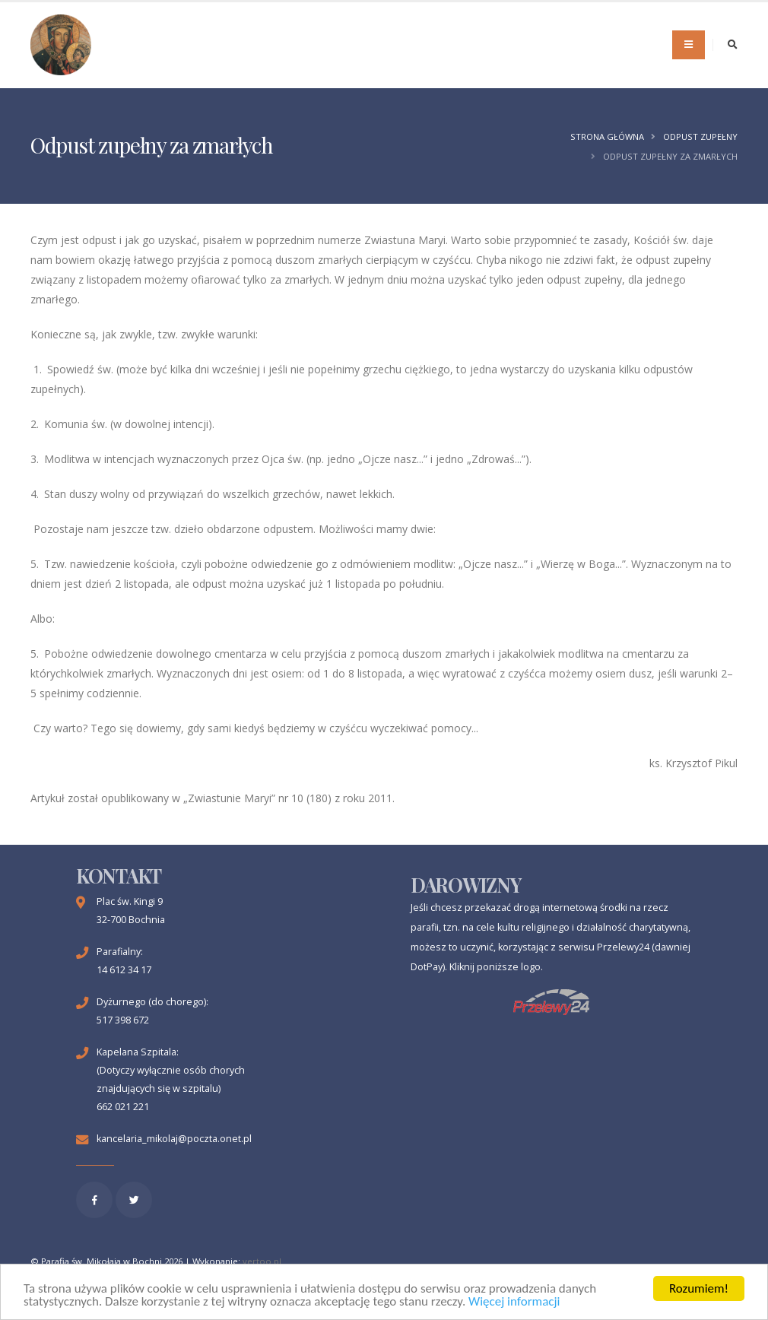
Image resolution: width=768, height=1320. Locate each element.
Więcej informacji (514, 1302)
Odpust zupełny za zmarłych (670, 156)
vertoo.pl (262, 1261)
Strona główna (607, 136)
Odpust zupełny (700, 136)
